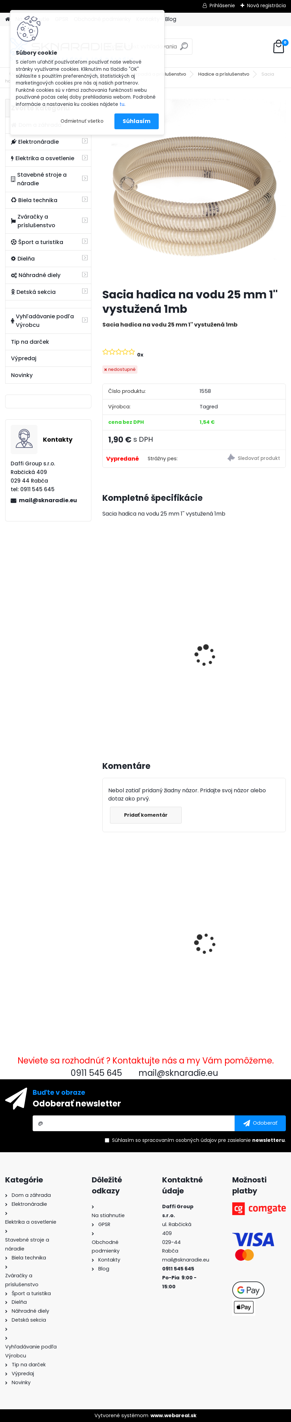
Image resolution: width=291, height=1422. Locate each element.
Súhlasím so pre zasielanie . (199, 1140)
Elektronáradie (35, 142)
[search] (184, 49)
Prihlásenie (222, 5)
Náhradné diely (35, 275)
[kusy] (121, 717)
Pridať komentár (146, 815)
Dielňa (23, 259)
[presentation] (105, 648)
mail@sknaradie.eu (48, 500)
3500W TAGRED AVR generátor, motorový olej (140, 654)
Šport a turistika (37, 242)
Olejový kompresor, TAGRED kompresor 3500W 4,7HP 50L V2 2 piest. (239, 661)
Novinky (22, 375)
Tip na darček (30, 342)
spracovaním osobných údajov (179, 1140)
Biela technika (34, 200)
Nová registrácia (266, 5)
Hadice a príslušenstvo (223, 74)
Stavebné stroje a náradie (39, 179)
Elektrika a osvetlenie (42, 158)
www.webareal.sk (173, 1415)
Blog (170, 19)
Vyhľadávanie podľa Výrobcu (42, 320)
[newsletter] (260, 1123)
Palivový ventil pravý (229, 926)
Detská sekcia (33, 292)
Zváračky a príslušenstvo (33, 221)
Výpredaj (23, 358)
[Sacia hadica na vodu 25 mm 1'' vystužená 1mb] (194, 191)
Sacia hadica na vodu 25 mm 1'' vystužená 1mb (141, 948)
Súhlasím (136, 121)
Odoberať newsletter (77, 1103)
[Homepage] (7, 19)
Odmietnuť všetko (81, 121)
